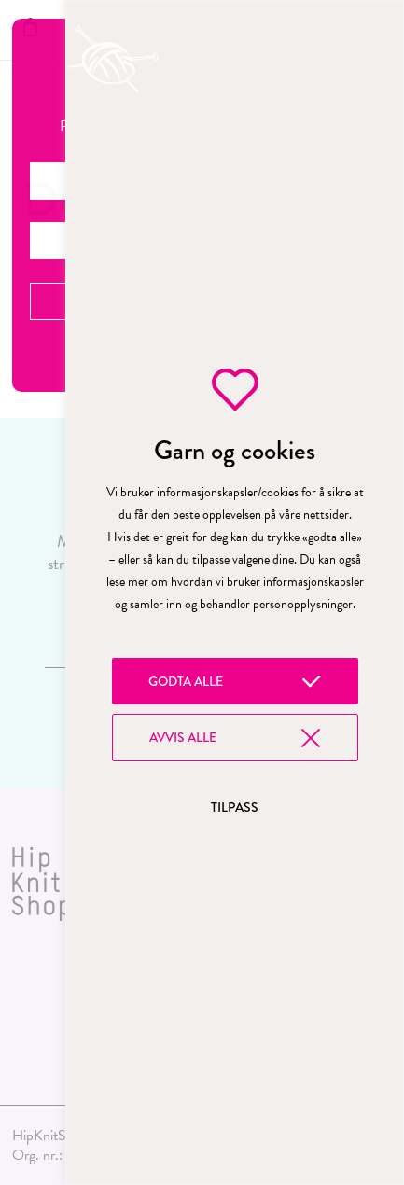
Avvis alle (182, 737)
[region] (234, 592)
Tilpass (234, 807)
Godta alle (185, 681)
